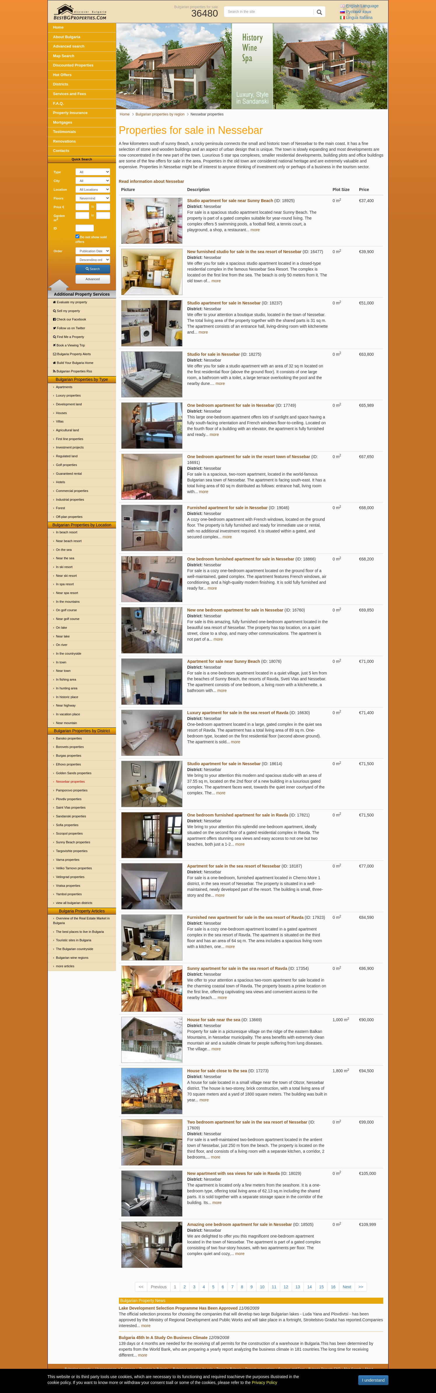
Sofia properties (67, 825)
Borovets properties (70, 747)
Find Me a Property (68, 337)
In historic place (67, 697)
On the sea (64, 549)
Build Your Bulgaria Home (73, 363)
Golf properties (66, 465)
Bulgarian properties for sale (196, 7)
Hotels (60, 482)
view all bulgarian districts (74, 903)
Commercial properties (72, 491)
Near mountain (66, 723)
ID (55, 228)
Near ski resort (66, 575)
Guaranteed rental (69, 473)
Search (93, 269)
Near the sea (65, 558)
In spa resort (65, 584)
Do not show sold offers (91, 238)
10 (262, 1287)
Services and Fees (69, 94)
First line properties (69, 439)
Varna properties (68, 859)
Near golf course (68, 619)
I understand (373, 1380)
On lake (61, 627)
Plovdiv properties (68, 799)
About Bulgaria (66, 37)
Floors (59, 198)
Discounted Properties (73, 65)
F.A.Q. (58, 103)
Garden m (59, 218)
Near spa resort (67, 593)
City (57, 181)
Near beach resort (69, 541)
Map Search (63, 56)
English (359, 5)
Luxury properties (68, 395)
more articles (65, 966)
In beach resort (66, 532)
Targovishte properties (71, 851)
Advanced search (69, 46)
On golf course (66, 610)
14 (309, 1287)
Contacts (61, 150)
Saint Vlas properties (71, 807)
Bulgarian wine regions (72, 957)
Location (60, 189)
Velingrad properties (70, 877)
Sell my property (66, 311)
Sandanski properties (71, 816)
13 (298, 1287)
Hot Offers (62, 75)
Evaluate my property (70, 302)
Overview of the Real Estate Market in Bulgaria (81, 921)
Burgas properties (68, 755)
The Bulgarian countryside (74, 949)
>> (360, 1287)
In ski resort (64, 567)
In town (61, 662)
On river (61, 644)
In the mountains (68, 601)
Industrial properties (70, 499)
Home (58, 27)
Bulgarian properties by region (160, 114)
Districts (60, 84)
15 (321, 1287)
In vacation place (68, 714)
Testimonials (64, 131)
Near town (63, 670)
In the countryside (68, 653)
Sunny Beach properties (73, 842)
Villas (60, 421)
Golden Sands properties (74, 773)
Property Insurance (70, 113)
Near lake (63, 636)
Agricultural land (67, 430)
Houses (61, 413)
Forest (60, 508)
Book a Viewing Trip (69, 345)
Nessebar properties (70, 781)
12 (286, 1287)
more (255, 229)
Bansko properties (69, 738)
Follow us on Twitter (69, 328)
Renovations (64, 141)
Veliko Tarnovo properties (74, 868)
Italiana (356, 17)
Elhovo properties (68, 764)
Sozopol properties (69, 833)
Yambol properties (69, 894)
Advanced (93, 279)
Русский (355, 11)
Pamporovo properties (71, 790)
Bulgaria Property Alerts (72, 354)
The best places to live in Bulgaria (80, 931)
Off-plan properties (69, 516)
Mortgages (62, 122)
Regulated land (67, 456)
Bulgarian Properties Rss (72, 371)
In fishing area (66, 679)
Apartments (64, 387)
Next (347, 1287)
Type (57, 172)
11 (274, 1287)
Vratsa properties (68, 885)
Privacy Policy (264, 1382)
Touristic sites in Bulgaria (73, 940)
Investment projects (70, 447)
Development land (69, 404)
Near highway (65, 705)
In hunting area (66, 688)
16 (333, 1287)
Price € (59, 207)
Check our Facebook (69, 319)
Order (58, 251)
